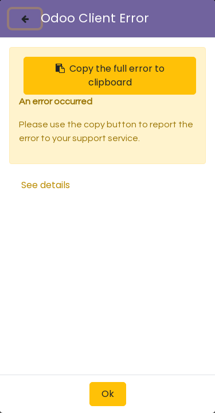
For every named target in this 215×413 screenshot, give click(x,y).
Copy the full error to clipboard (110, 75)
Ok (107, 393)
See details (45, 185)
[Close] (25, 18)
